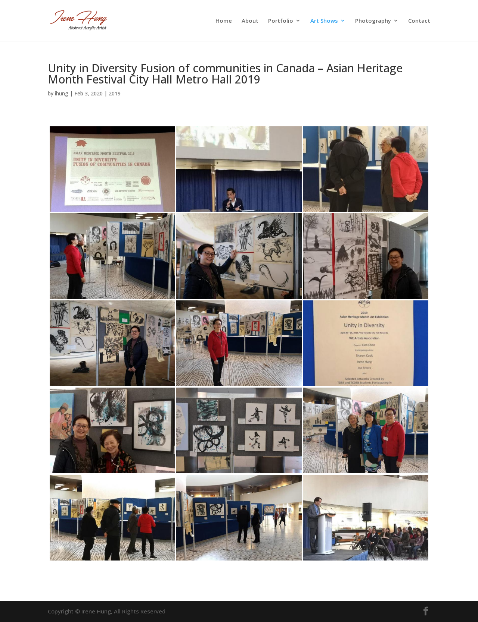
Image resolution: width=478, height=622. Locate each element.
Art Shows (324, 21)
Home (223, 21)
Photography (373, 21)
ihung (61, 93)
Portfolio (280, 21)
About (250, 21)
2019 (115, 93)
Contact (419, 21)
